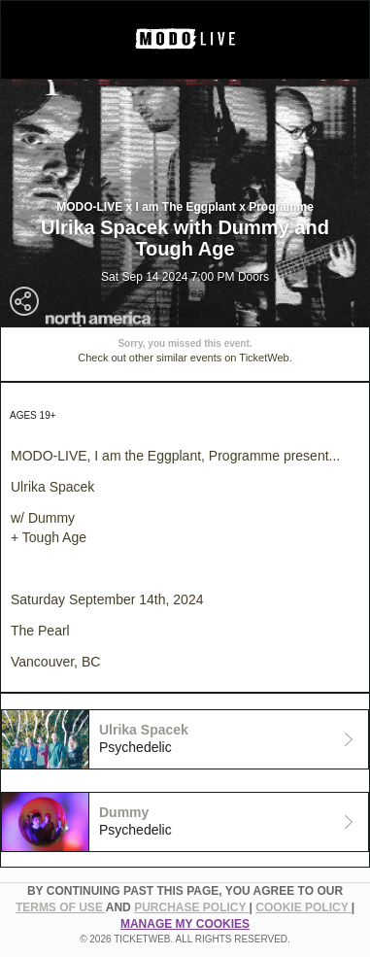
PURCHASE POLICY (191, 907)
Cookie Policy (303, 907)
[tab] (185, 739)
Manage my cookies (185, 924)
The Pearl (184, 293)
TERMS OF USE (61, 907)
